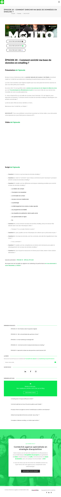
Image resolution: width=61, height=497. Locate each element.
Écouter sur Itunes (16, 50)
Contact (6, 489)
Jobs (27, 489)
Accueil (13, 13)
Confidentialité (22, 489)
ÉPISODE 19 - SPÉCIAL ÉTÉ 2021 (25, 260)
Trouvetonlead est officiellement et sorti (21, 90)
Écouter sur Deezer (16, 41)
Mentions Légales (13, 489)
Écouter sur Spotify (16, 45)
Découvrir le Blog (30, 392)
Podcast (19, 13)
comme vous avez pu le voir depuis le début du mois (41, 88)
